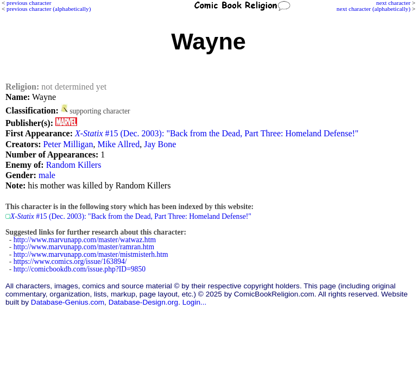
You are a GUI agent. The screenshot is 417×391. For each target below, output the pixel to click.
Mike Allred (118, 144)
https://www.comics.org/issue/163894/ (70, 261)
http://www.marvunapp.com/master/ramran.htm (84, 247)
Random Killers (74, 164)
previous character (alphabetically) (49, 8)
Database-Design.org (143, 302)
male (47, 175)
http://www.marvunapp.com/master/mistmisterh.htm (91, 254)
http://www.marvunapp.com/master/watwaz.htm (85, 240)
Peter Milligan (68, 144)
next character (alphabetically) (373, 8)
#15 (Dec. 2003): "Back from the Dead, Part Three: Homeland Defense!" (216, 133)
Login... (194, 302)
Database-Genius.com (67, 302)
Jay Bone (160, 144)
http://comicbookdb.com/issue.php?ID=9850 (80, 269)
